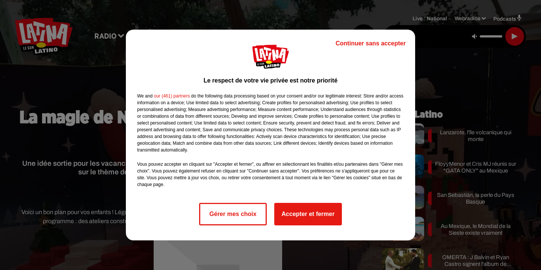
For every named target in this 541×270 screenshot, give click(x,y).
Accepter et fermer (307, 214)
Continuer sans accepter (370, 43)
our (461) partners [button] (172, 96)
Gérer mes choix (232, 214)
